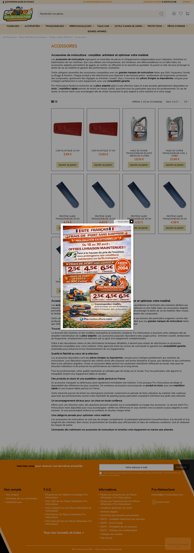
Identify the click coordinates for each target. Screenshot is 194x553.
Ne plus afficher (123, 222)
